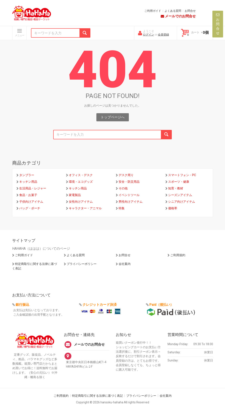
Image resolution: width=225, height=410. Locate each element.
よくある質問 (173, 10)
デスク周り (126, 175)
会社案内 (125, 264)
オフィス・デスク (81, 175)
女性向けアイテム (81, 201)
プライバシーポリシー (82, 264)
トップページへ (113, 117)
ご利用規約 (177, 255)
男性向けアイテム (131, 201)
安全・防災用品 (129, 181)
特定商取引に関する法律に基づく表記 (97, 395)
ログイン (148, 34)
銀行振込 (22, 305)
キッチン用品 (28, 181)
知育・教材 (175, 188)
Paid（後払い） (161, 305)
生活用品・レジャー (32, 188)
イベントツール (129, 195)
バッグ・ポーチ (29, 208)
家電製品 (75, 195)
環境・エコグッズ (81, 181)
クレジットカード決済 (99, 305)
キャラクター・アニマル (85, 208)
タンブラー (26, 175)
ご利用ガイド (152, 10)
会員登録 (163, 34)
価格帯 (172, 208)
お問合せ (190, 10)
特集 (122, 208)
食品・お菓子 (28, 195)
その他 (123, 188)
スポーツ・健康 (178, 181)
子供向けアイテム (31, 201)
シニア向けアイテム (181, 201)
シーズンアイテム (180, 195)
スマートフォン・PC (182, 175)
